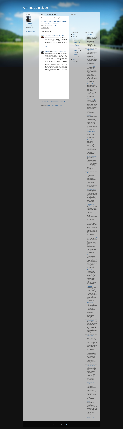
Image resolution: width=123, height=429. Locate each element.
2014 (74, 36)
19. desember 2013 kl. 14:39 (57, 35)
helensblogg (90, 320)
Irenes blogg (90, 352)
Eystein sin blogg (92, 156)
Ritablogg (89, 286)
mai (75, 52)
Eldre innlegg (62, 102)
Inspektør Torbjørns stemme (92, 35)
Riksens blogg (91, 99)
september (77, 50)
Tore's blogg (90, 269)
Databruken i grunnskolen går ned (77, 44)
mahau (89, 222)
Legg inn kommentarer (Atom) (54, 105)
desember (77, 40)
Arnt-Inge (47, 51)
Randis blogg (90, 139)
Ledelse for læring (92, 237)
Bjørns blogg (90, 49)
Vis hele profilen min (31, 31)
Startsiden (54, 102)
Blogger (68, 424)
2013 (74, 38)
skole (88, 401)
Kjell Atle (47, 35)
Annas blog (90, 254)
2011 (74, 61)
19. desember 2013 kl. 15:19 (59, 51)
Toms (88, 172)
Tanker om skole (91, 189)
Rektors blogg (91, 66)
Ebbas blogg (90, 417)
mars (75, 54)
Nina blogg (90, 302)
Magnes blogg (91, 83)
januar (76, 56)
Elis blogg (90, 335)
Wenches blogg (91, 365)
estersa (89, 115)
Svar (46, 46)
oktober (76, 48)
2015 (74, 34)
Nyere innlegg (45, 102)
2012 (74, 59)
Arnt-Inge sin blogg (35, 7)
